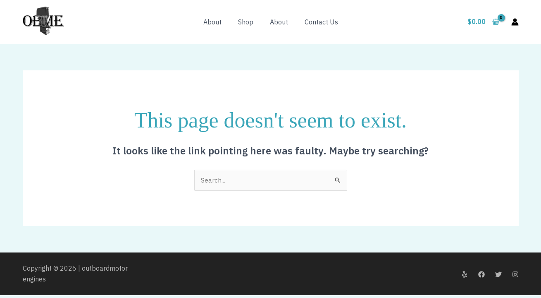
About (212, 22)
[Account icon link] (515, 22)
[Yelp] (464, 274)
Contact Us (321, 22)
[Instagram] (515, 274)
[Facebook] (481, 274)
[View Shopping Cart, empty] (483, 22)
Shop (245, 22)
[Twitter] (498, 274)
